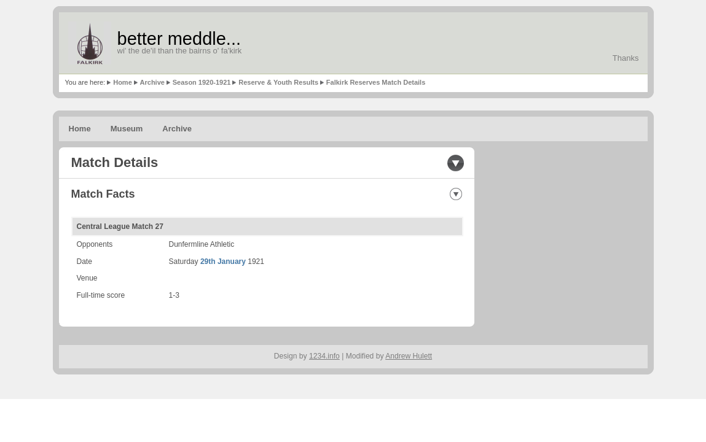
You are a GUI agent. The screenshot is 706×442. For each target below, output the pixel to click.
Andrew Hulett (408, 356)
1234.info (324, 356)
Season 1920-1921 (202, 82)
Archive (152, 82)
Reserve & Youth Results (278, 82)
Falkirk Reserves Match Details (375, 82)
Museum (127, 128)
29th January (223, 261)
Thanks (626, 58)
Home (122, 82)
